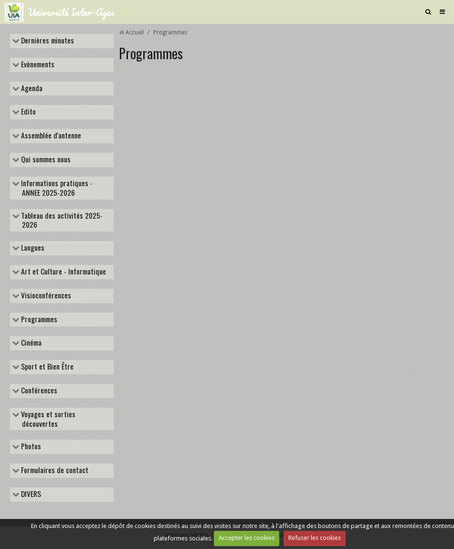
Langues (31, 248)
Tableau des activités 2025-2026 (61, 220)
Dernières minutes (46, 41)
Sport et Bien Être (46, 367)
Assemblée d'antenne (50, 136)
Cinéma (30, 343)
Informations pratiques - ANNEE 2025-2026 (56, 188)
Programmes (38, 320)
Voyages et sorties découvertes (47, 419)
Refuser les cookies (314, 537)
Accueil (135, 32)
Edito (27, 112)
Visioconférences (45, 296)
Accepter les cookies (247, 537)
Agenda (30, 89)
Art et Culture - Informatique (62, 272)
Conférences (38, 391)
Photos (30, 447)
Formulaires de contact (53, 470)
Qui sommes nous (45, 160)
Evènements (36, 65)
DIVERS (30, 494)
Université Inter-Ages (71, 12)
